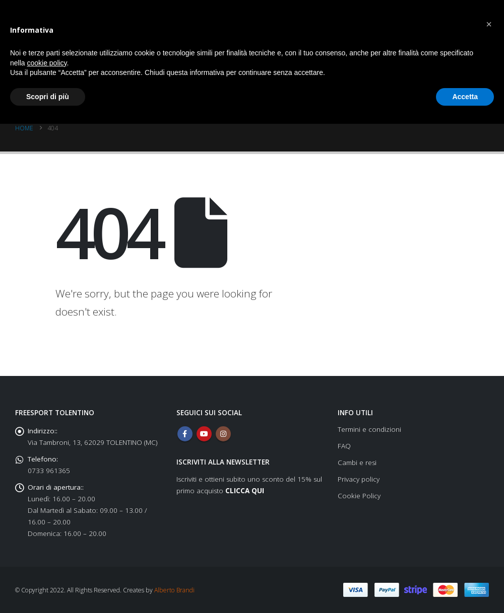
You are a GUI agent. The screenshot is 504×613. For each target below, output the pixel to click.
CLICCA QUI (244, 490)
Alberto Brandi (174, 590)
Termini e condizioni (369, 429)
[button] (489, 24)
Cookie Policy (359, 495)
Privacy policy (359, 479)
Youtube (204, 433)
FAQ (344, 445)
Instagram (223, 433)
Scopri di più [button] (47, 97)
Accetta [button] (465, 97)
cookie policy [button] (47, 63)
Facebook (185, 433)
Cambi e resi (357, 462)
